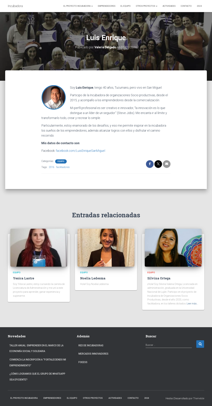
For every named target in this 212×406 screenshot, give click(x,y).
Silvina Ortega (158, 278)
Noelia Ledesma (92, 278)
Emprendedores (106, 6)
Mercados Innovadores (93, 353)
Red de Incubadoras (90, 345)
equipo (61, 161)
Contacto (186, 6)
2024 (199, 6)
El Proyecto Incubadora (78, 6)
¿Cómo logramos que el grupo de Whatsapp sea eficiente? (37, 376)
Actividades (169, 6)
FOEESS (82, 362)
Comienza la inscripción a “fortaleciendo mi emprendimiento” (37, 362)
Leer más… (192, 303)
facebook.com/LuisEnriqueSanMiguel (81, 150)
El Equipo (125, 6)
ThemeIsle (198, 398)
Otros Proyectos (146, 6)
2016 (51, 167)
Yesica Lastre (23, 278)
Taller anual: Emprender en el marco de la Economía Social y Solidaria (36, 348)
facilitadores (63, 167)
